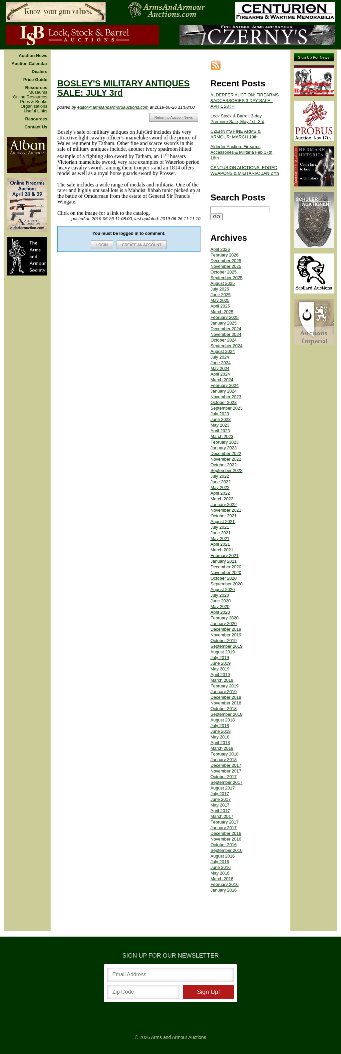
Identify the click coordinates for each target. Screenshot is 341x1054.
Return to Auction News (174, 117)
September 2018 (226, 714)
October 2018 (223, 708)
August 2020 (222, 589)
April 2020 (220, 612)
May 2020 (219, 606)
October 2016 (223, 844)
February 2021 (224, 555)
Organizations (34, 106)
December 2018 (225, 697)
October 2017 (223, 776)
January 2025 (223, 323)
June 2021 (220, 532)
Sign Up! (208, 992)
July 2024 (219, 357)
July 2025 (219, 289)
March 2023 (221, 436)
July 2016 (219, 861)
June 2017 (220, 799)
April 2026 (220, 249)
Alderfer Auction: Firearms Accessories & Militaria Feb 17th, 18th (241, 152)
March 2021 (221, 549)
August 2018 (222, 719)
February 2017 (224, 822)
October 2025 (223, 272)
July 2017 (219, 793)
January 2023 (223, 447)
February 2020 (224, 617)
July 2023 (219, 413)
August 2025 (222, 283)
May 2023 (219, 425)
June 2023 (220, 419)
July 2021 (219, 527)
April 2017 (220, 810)
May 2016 (219, 873)
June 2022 (220, 481)
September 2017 (226, 782)
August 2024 (222, 351)
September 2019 (226, 646)
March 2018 (221, 748)
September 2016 (226, 850)
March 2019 (221, 680)
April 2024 (220, 374)
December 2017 (225, 765)
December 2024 (225, 328)
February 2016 (224, 884)
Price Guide (35, 79)
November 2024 (225, 334)
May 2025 (219, 300)
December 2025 (225, 260)
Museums (38, 92)
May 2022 (219, 487)
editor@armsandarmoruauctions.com (113, 107)
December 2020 (225, 566)
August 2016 (222, 856)
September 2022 (226, 470)
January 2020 (223, 623)
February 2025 (224, 317)
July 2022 (219, 476)
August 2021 (222, 521)
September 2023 (226, 408)
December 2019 (225, 629)
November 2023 (225, 396)
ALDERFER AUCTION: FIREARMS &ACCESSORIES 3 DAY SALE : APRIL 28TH (244, 100)
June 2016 (220, 867)
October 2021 (223, 515)
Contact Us (35, 127)
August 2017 (222, 787)
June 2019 (220, 663)
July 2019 (219, 657)
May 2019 (219, 668)
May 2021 (219, 538)
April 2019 (220, 674)
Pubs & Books (33, 101)
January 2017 (223, 827)
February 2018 (224, 753)
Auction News (33, 55)
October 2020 (223, 578)
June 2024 (220, 362)
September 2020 (226, 583)
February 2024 (224, 385)
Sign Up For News (313, 57)
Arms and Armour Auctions (178, 1037)
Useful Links (35, 111)
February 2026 (224, 254)
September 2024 (226, 345)
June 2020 (220, 600)
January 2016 (223, 890)
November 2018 (225, 702)
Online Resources (30, 97)
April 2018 (220, 742)
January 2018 (223, 759)
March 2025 (221, 311)
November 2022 (225, 459)
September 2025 (226, 277)
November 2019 (225, 634)
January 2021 (223, 561)
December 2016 (225, 833)
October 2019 (223, 640)
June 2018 (220, 731)
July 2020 (219, 595)
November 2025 (225, 266)
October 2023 (223, 402)
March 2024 (221, 379)
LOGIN (102, 245)
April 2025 (220, 306)
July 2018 (219, 725)
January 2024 (223, 391)
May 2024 (219, 368)
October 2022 (223, 464)
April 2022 (220, 493)
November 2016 (225, 839)
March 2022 (221, 498)
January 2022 (223, 504)
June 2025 (220, 294)
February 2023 (224, 442)
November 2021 (225, 510)
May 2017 (219, 805)
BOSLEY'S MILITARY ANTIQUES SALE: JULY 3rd (123, 88)
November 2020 (225, 572)
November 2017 (225, 770)
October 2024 (223, 340)
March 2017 (221, 816)
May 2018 (219, 736)
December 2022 (225, 453)
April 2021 (220, 544)
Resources (36, 87)
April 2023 (220, 430)
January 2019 (223, 691)
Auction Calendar (29, 63)
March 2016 (221, 878)
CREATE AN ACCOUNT (141, 245)
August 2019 (222, 651)
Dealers (39, 71)
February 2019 (224, 685)
